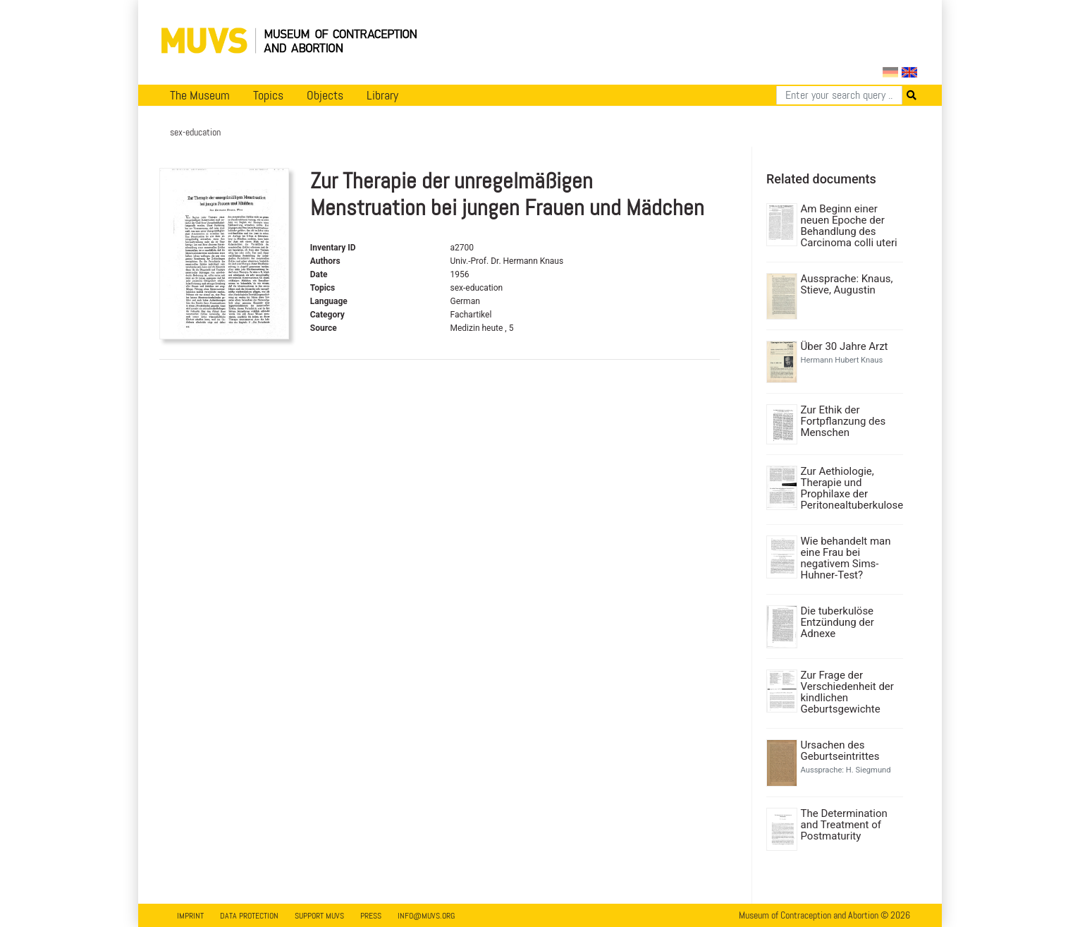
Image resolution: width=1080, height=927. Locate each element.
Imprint (190, 915)
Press (370, 915)
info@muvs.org (426, 915)
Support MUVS (319, 915)
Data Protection (249, 915)
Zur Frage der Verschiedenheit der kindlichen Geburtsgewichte (847, 692)
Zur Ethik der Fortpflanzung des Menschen (843, 421)
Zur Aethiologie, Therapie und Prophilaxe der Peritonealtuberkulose (850, 488)
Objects (325, 95)
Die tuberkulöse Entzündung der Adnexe (837, 622)
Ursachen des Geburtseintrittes (840, 750)
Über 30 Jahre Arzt (844, 346)
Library (382, 95)
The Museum (200, 95)
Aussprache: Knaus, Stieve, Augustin (847, 284)
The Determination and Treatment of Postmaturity (844, 825)
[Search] (839, 95)
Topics (268, 95)
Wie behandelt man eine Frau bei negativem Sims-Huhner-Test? (846, 558)
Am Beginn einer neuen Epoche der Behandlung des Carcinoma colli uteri (849, 225)
